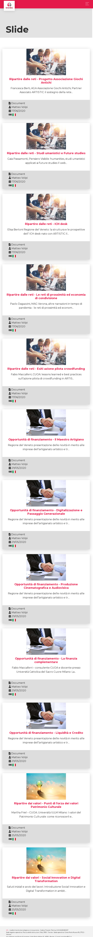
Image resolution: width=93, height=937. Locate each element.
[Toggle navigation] (86, 4)
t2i (7, 930)
